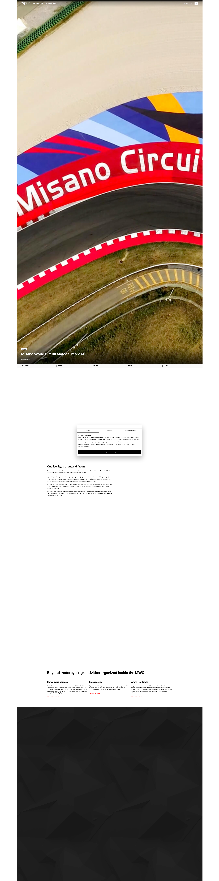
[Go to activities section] (109, 366)
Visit (42, 3)
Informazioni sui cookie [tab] (131, 430)
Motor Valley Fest (51, 3)
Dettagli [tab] (110, 430)
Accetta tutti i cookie (130, 452)
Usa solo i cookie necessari (88, 452)
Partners (36, 3)
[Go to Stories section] (74, 366)
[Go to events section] (144, 366)
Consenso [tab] (87, 430)
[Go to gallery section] (180, 366)
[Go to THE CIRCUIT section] (39, 366)
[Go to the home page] (25, 3)
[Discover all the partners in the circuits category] (24, 349)
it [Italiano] (184, 3)
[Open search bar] (192, 3)
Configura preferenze (109, 452)
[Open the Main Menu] (196, 3)
